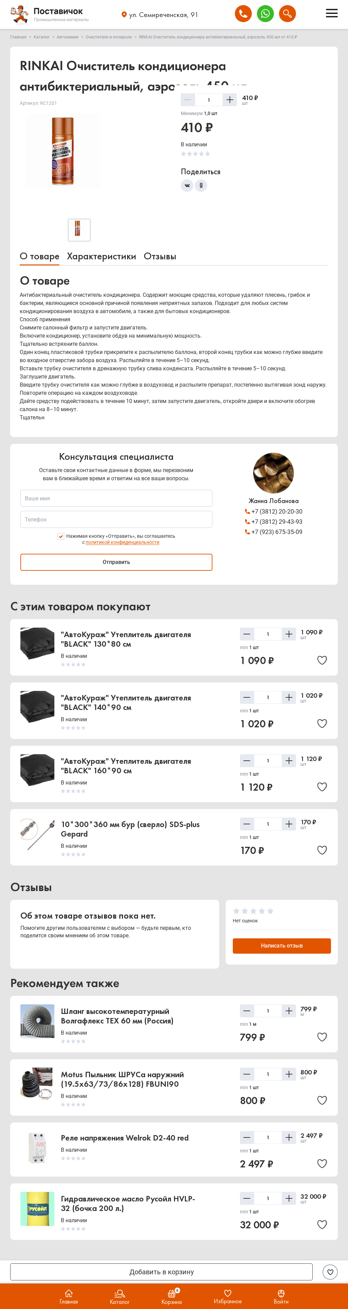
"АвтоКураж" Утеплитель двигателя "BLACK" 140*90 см (126, 702)
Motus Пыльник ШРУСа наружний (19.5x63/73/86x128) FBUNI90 (122, 1079)
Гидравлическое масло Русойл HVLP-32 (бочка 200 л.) (128, 1203)
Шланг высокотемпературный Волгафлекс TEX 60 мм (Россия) (117, 1016)
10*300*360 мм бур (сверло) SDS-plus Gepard (130, 829)
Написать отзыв (282, 945)
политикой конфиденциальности (122, 542)
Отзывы (160, 255)
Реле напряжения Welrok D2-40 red (125, 1137)
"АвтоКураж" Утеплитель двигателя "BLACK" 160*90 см (126, 766)
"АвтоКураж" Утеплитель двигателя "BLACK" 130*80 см (126, 639)
